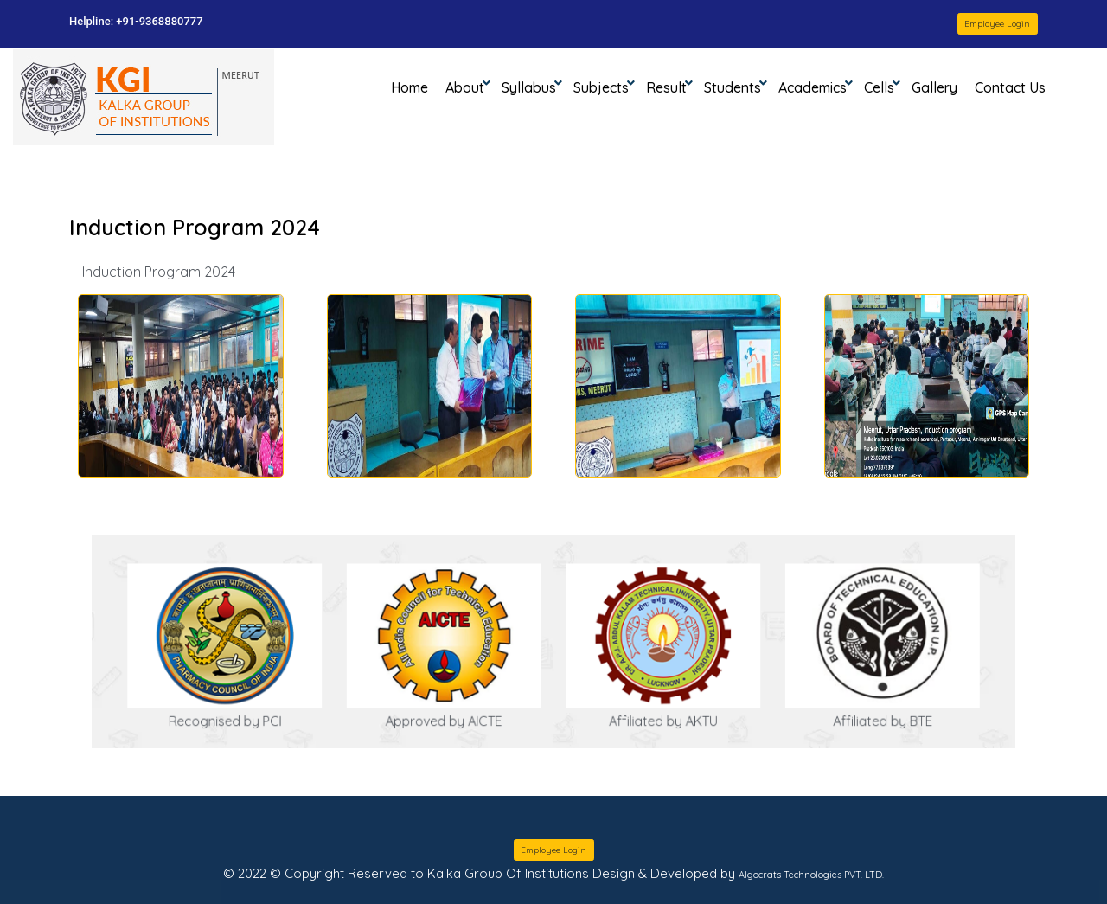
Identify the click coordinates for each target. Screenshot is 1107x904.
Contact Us (1010, 87)
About (464, 87)
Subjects (601, 87)
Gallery (934, 87)
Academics (812, 87)
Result (666, 87)
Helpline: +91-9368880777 (136, 21)
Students (732, 87)
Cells (879, 87)
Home (414, 86)
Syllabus (529, 87)
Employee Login (997, 23)
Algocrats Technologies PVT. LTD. (811, 875)
